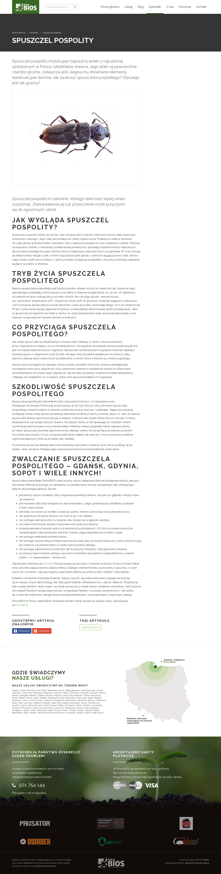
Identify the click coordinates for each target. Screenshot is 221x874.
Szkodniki (34, 32)
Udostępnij (22, 631)
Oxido (68, 860)
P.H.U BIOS (204, 860)
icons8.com (28, 863)
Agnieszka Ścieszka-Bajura (197, 863)
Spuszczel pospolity (52, 32)
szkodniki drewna (90, 627)
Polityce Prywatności (46, 866)
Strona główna (18, 32)
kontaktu (48, 563)
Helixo (40, 860)
